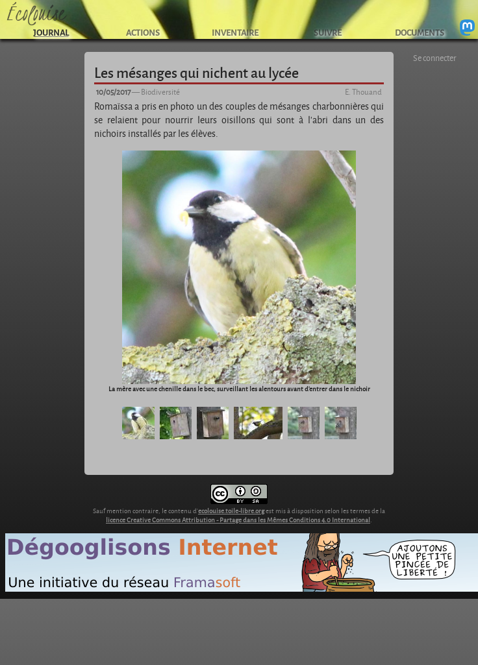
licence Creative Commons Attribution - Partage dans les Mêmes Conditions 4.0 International (238, 519)
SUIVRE (328, 32)
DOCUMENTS (419, 32)
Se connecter (435, 58)
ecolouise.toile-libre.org (231, 510)
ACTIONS (143, 32)
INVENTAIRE (235, 32)
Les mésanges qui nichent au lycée (196, 72)
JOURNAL (51, 32)
